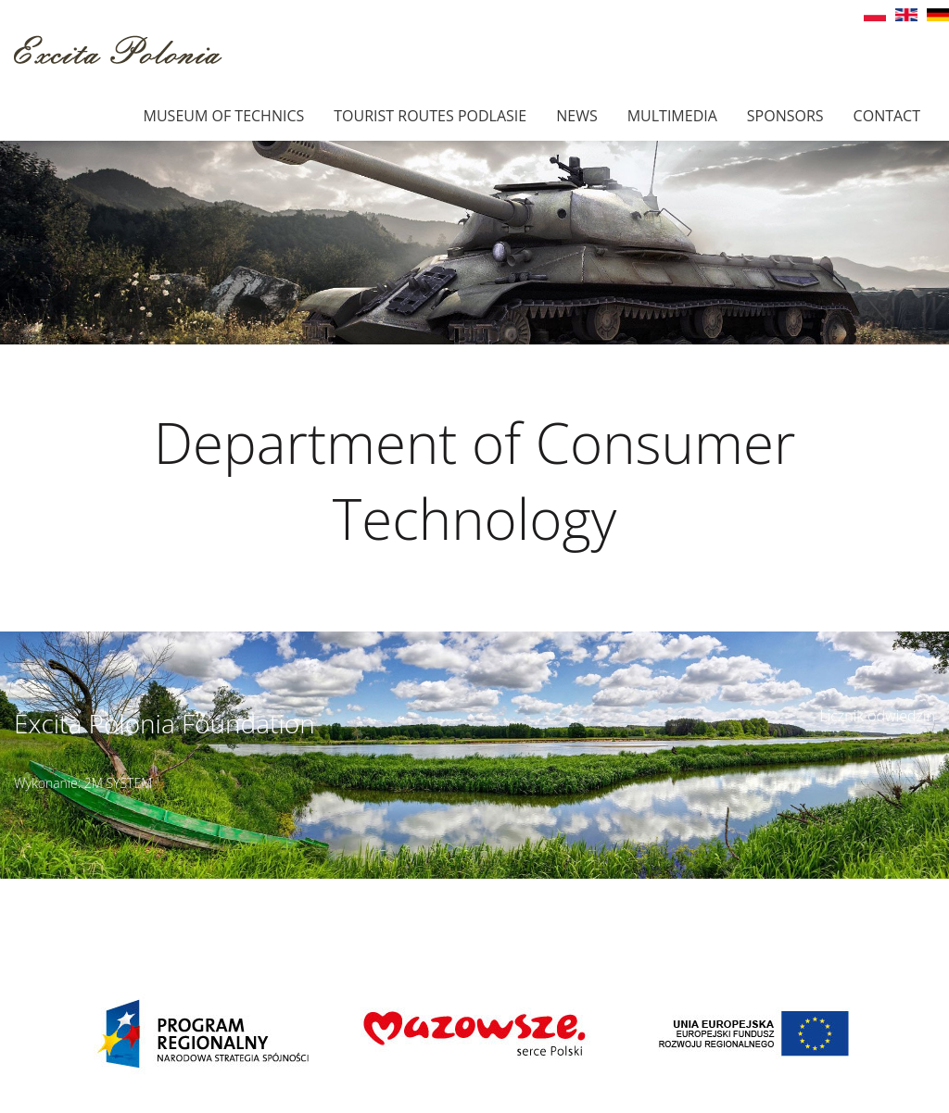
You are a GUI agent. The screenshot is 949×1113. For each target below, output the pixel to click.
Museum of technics (224, 116)
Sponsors (785, 116)
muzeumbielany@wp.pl (129, 909)
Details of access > (589, 889)
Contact (887, 116)
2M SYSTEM (118, 783)
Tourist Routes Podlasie (430, 116)
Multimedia (672, 116)
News (576, 116)
